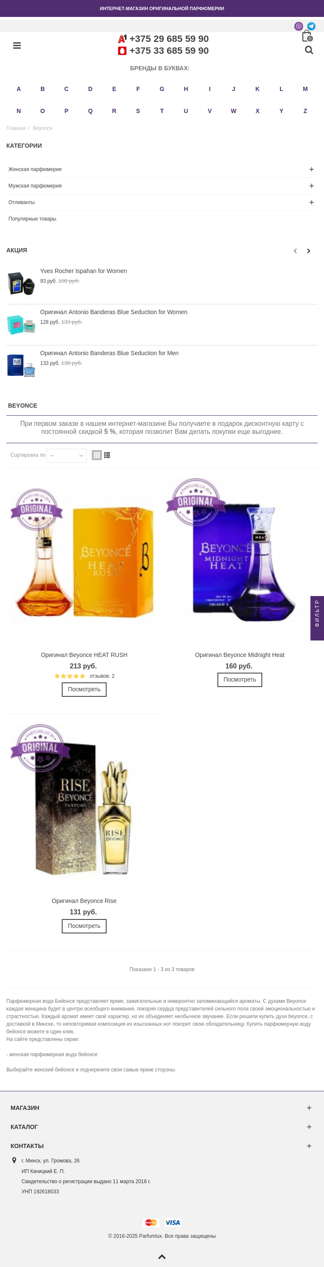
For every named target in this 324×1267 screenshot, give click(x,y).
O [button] (42, 111)
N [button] (18, 111)
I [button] (210, 89)
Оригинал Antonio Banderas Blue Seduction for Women (113, 312)
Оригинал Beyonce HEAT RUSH (84, 654)
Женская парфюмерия (35, 169)
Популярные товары (32, 219)
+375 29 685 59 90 (169, 38)
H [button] (186, 89)
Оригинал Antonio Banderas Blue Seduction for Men (109, 353)
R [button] (114, 111)
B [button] (43, 89)
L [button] (281, 89)
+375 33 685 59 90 (169, 50)
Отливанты (21, 202)
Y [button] (281, 111)
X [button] (257, 111)
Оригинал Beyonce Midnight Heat (240, 654)
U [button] (186, 111)
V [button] (209, 111)
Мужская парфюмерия (35, 186)
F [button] (138, 89)
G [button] (162, 89)
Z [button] (305, 111)
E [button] (114, 89)
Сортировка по (28, 455)
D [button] (90, 89)
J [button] (233, 89)
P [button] (66, 111)
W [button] (233, 111)
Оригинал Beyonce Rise (84, 900)
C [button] (66, 89)
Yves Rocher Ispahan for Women (83, 271)
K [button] (257, 89)
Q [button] (90, 111)
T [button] (162, 111)
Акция (16, 250)
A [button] (18, 89)
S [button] (138, 111)
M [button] (305, 89)
